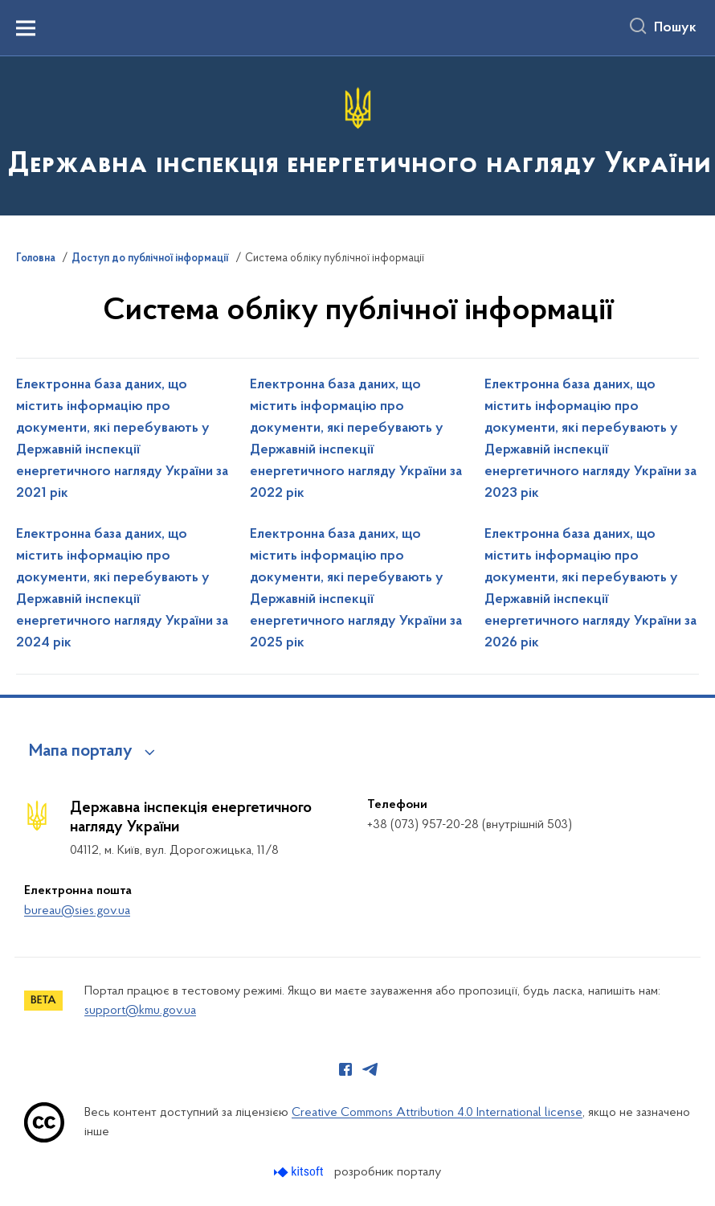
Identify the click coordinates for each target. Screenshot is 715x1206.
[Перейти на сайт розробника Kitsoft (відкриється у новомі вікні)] (300, 1172)
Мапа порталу (81, 752)
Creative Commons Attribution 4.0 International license (437, 1112)
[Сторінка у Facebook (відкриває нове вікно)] (345, 1069)
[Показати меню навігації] (25, 28)
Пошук (675, 28)
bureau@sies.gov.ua (77, 910)
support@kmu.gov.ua (140, 1010)
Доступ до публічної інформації (150, 259)
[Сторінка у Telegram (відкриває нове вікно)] (370, 1069)
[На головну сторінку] (358, 134)
